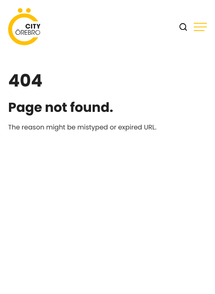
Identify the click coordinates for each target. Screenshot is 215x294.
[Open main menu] (200, 27)
